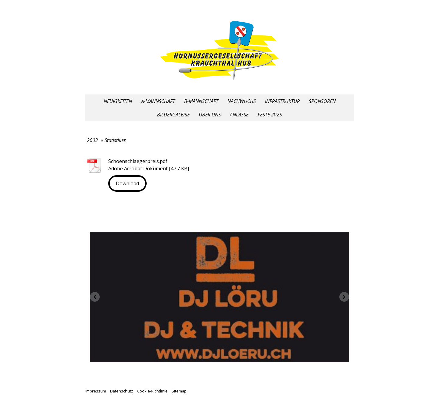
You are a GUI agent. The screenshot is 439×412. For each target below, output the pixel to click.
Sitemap (179, 391)
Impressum (95, 391)
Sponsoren (322, 101)
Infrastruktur (282, 101)
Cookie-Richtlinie (152, 391)
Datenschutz (121, 391)
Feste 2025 (270, 114)
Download (127, 183)
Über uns (210, 114)
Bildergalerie (173, 114)
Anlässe (239, 114)
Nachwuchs (241, 101)
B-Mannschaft (201, 101)
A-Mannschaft (158, 101)
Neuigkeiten (118, 101)
